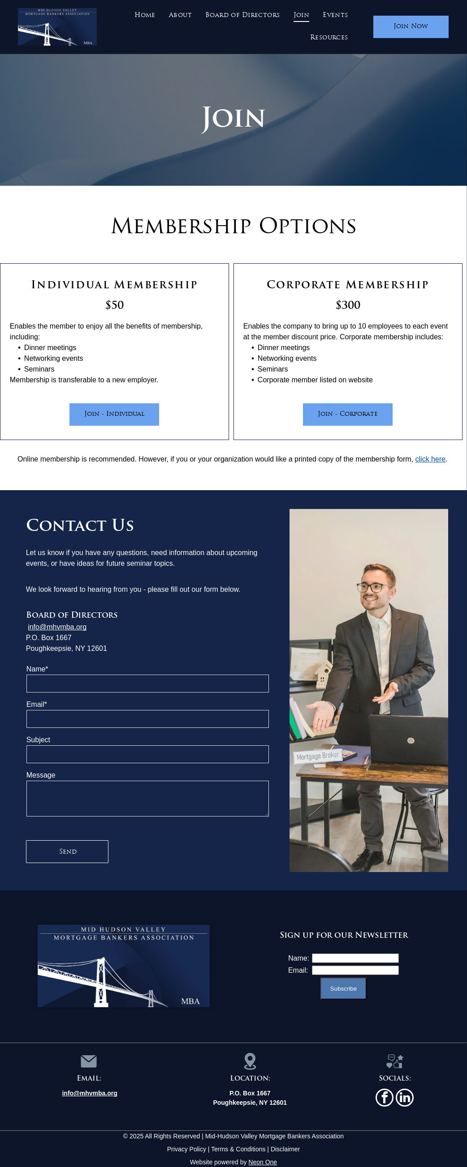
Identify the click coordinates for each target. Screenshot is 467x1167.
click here (430, 459)
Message (41, 775)
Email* (36, 704)
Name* (37, 669)
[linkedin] (405, 1099)
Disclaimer (285, 1149)
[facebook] (384, 1099)
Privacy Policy (186, 1149)
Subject (38, 740)
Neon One (262, 1162)
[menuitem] (145, 15)
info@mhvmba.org (57, 627)
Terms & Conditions (238, 1149)
